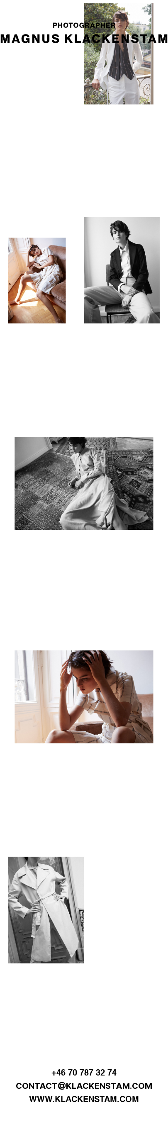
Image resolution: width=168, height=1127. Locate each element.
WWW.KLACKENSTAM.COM (84, 1100)
